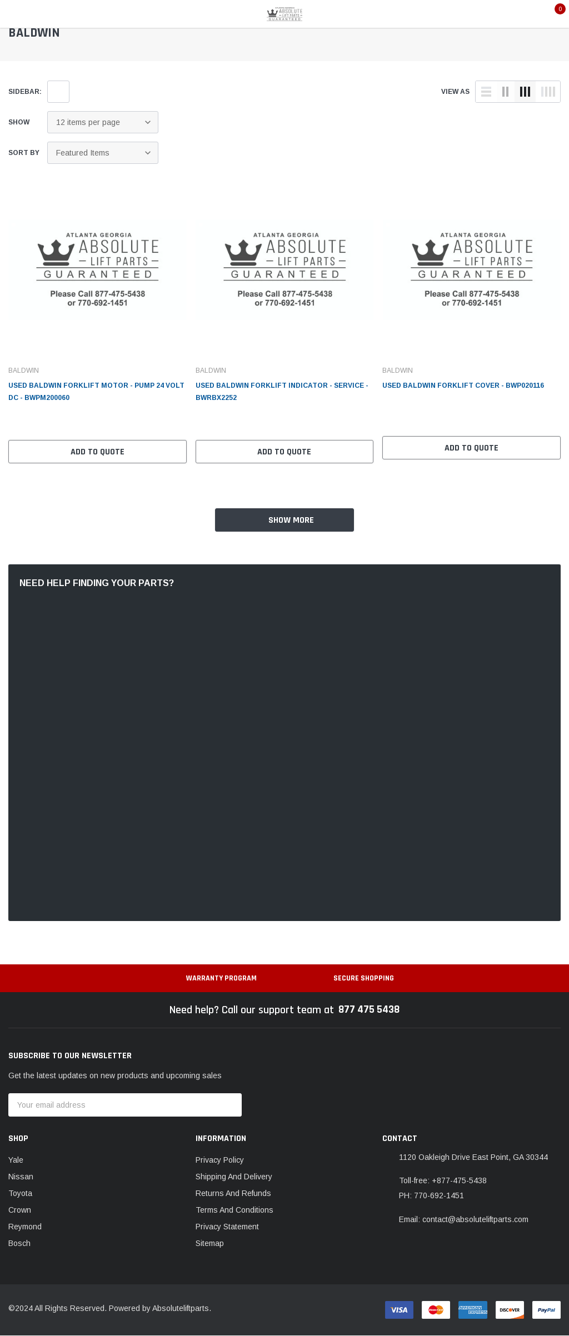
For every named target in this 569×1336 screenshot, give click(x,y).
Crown (19, 1210)
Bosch (19, 1243)
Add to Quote (97, 452)
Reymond (25, 1227)
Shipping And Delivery (234, 1177)
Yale (15, 1160)
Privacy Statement (227, 1227)
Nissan (20, 1177)
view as (455, 92)
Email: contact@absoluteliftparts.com (463, 1219)
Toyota (20, 1193)
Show (18, 122)
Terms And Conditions (234, 1210)
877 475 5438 (369, 1010)
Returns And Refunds (233, 1193)
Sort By (23, 153)
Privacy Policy (220, 1160)
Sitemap (210, 1243)
